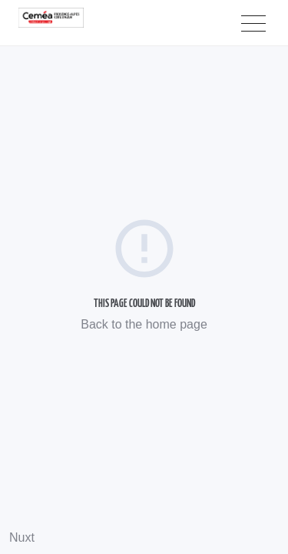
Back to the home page (144, 324)
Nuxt (22, 537)
